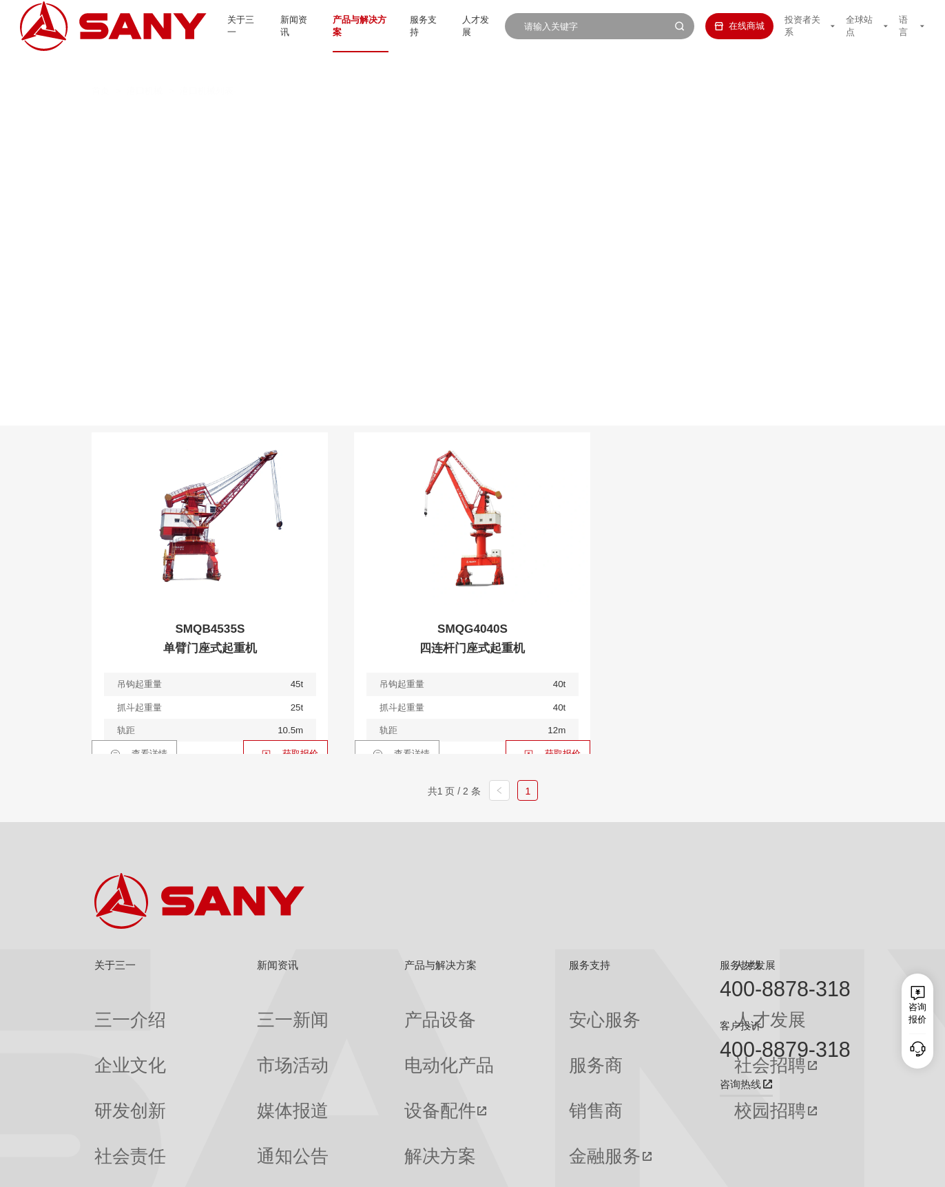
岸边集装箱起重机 (246, 148)
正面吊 (266, 121)
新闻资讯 (269, 26)
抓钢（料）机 (538, 121)
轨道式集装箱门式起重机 (382, 148)
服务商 (490, 1033)
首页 (101, 65)
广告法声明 (832, 1167)
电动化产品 (351, 1033)
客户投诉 (740, 1025)
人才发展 (467, 26)
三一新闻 (230, 1009)
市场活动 (230, 1033)
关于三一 (213, 26)
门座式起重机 (661, 148)
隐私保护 (744, 1167)
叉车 (452, 121)
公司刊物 (112, 1127)
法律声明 (786, 1167)
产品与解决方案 (340, 26)
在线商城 (725, 26)
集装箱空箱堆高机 (362, 121)
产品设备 (347, 1009)
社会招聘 (615, 1033)
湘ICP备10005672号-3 (254, 1167)
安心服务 (494, 1009)
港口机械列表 (206, 65)
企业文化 (112, 1033)
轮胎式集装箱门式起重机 (534, 148)
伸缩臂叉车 (754, 121)
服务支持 (410, 26)
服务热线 (740, 965)
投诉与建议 (499, 1127)
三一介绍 (112, 1009)
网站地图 (662, 1167)
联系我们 (703, 1167)
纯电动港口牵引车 (648, 121)
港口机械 (145, 65)
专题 (221, 1127)
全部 (215, 121)
